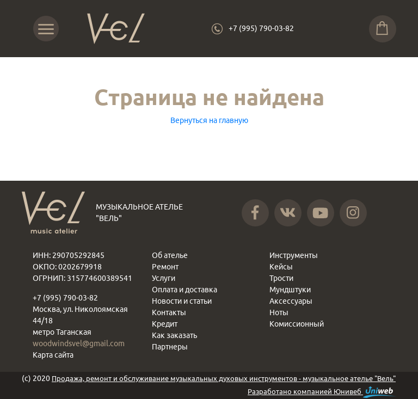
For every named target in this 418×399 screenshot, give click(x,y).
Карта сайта (53, 355)
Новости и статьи (182, 301)
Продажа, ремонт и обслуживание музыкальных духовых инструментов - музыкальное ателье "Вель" (224, 378)
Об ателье (170, 255)
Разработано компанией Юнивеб (322, 392)
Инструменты (293, 255)
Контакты (169, 312)
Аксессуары (290, 301)
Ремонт (165, 266)
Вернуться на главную (209, 120)
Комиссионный (296, 324)
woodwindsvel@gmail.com (79, 343)
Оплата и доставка (184, 289)
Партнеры (170, 346)
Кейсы (281, 266)
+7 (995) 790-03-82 (261, 28)
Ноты (278, 312)
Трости (281, 278)
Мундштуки (290, 289)
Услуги (163, 278)
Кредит (164, 324)
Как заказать (174, 335)
